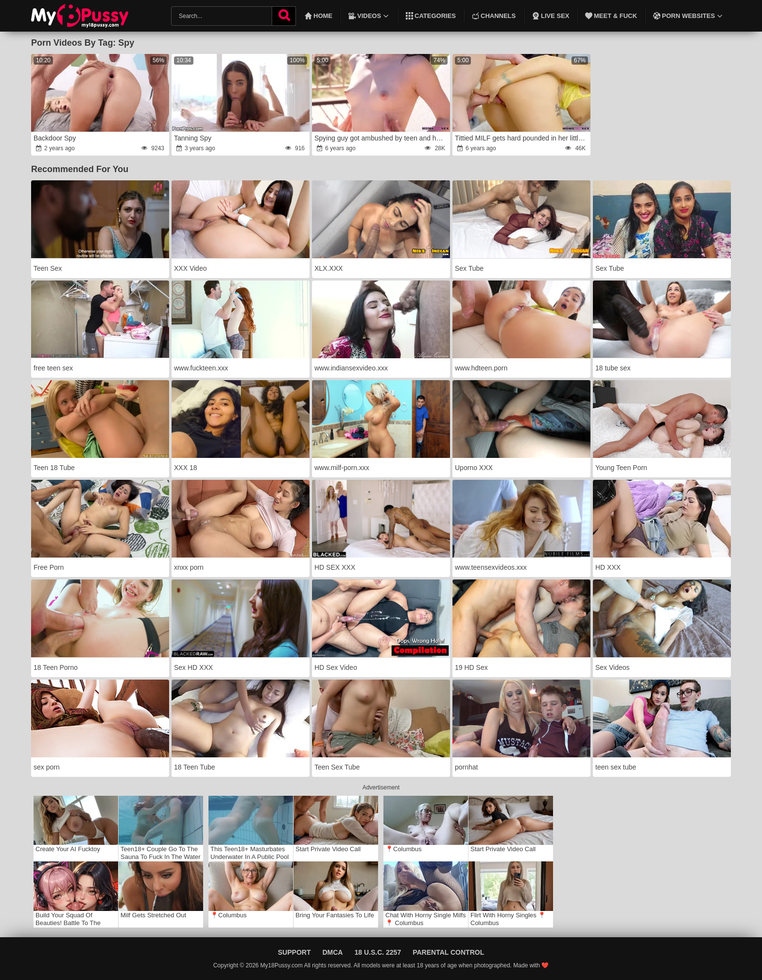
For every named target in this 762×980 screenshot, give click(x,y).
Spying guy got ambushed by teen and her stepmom (381, 138)
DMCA (332, 952)
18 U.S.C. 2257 (377, 952)
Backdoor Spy (55, 138)
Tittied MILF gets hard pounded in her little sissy (522, 138)
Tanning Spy (192, 138)
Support (294, 952)
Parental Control (448, 952)
